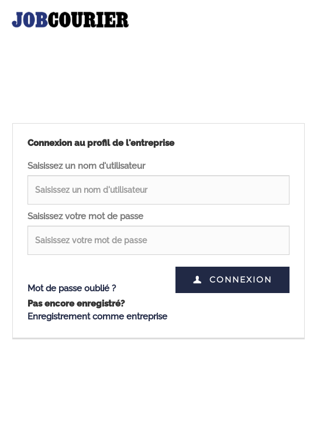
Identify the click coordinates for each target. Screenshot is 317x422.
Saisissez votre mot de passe (85, 216)
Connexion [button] (232, 279)
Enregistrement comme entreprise (97, 316)
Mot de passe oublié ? (71, 288)
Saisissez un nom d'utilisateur (86, 166)
